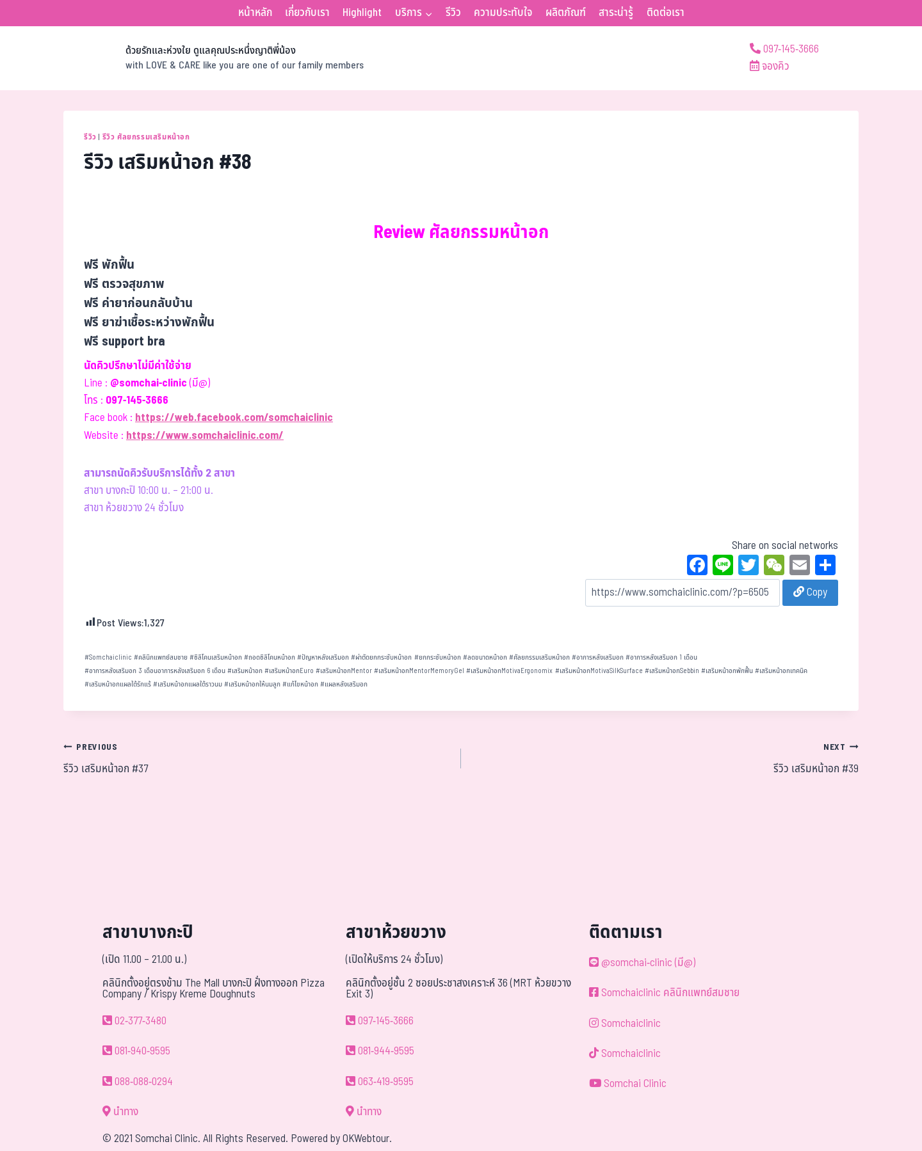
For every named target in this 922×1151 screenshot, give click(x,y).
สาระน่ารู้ (616, 12)
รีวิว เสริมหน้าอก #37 (256, 758)
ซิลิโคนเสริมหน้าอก (216, 657)
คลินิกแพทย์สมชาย (161, 657)
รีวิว (453, 12)
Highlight (362, 12)
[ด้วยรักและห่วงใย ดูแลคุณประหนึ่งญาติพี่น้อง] (213, 58)
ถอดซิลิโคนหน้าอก (269, 657)
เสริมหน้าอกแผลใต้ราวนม (187, 684)
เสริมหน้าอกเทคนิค (781, 670)
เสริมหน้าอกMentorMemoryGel (419, 670)
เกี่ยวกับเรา (307, 12)
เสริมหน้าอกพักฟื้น (727, 670)
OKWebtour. (367, 1139)
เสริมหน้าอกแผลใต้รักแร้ (118, 684)
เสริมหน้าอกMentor (344, 670)
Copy (810, 592)
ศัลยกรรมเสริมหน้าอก (539, 657)
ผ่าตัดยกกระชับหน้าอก (381, 657)
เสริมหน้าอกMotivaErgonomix (509, 670)
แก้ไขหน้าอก (300, 684)
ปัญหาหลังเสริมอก (323, 657)
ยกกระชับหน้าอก (437, 657)
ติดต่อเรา (665, 12)
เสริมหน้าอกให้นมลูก (252, 684)
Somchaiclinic (108, 657)
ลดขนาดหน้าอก (485, 657)
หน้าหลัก (255, 12)
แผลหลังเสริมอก (344, 684)
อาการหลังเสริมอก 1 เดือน (661, 657)
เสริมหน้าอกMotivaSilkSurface (599, 670)
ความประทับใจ (503, 12)
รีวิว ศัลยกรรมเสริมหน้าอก (146, 137)
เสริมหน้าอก (245, 670)
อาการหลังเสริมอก (598, 657)
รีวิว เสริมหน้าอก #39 (665, 758)
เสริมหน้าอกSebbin (672, 670)
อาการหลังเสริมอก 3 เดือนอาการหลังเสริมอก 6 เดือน (155, 670)
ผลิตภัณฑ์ (566, 12)
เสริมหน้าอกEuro (289, 670)
